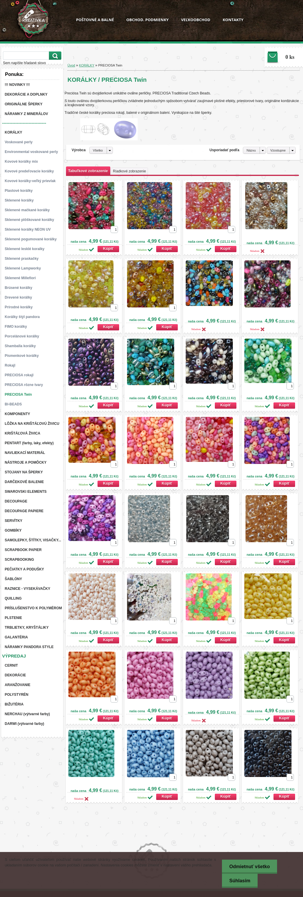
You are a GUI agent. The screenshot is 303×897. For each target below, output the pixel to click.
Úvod (71, 65)
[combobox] (254, 150)
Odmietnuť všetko (249, 866)
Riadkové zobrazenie (129, 171)
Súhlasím (239, 880)
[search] (54, 55)
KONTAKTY (233, 19)
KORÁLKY (86, 65)
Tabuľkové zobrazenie (88, 171)
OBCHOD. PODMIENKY (147, 19)
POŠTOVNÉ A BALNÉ (95, 19)
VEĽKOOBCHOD (195, 19)
